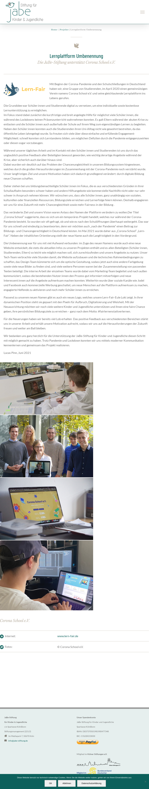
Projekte (64, 30)
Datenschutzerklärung (91, 783)
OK (50, 783)
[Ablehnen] (145, 781)
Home (54, 30)
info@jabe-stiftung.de (18, 740)
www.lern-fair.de (67, 636)
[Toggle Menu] (142, 12)
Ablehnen (66, 783)
